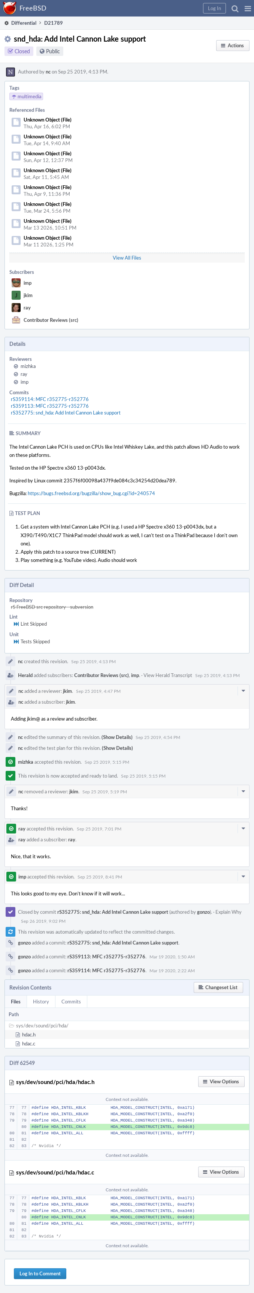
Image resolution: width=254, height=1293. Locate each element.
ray (27, 307)
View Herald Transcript (167, 675)
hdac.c (28, 1043)
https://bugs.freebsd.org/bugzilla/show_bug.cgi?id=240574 (91, 493)
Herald (25, 675)
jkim (28, 295)
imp (27, 282)
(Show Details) (117, 737)
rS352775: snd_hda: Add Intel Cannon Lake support (66, 412)
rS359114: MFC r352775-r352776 (50, 399)
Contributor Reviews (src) (51, 320)
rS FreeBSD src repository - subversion (52, 607)
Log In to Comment (40, 1273)
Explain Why (228, 912)
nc (48, 71)
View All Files (127, 257)
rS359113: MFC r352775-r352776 (50, 405)
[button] (248, 8)
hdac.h (29, 1034)
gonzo (203, 912)
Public (53, 51)
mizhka (28, 366)
